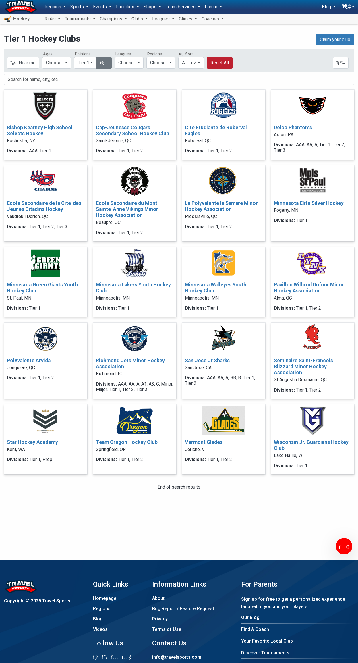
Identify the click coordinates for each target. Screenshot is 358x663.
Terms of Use (166, 629)
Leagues (161, 19)
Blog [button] (327, 6)
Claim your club (335, 39)
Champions (111, 19)
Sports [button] (77, 6)
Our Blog (250, 617)
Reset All (219, 62)
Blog (98, 619)
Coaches (211, 19)
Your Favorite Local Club (267, 641)
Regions (102, 608)
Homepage (104, 598)
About (158, 598)
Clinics (186, 19)
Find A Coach (255, 629)
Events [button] (100, 6)
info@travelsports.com (176, 657)
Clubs (137, 19)
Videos (100, 629)
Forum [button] (211, 6)
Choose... (159, 62)
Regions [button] (53, 6)
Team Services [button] (181, 6)
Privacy (160, 619)
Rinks (50, 19)
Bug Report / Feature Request (183, 608)
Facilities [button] (126, 6)
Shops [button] (151, 6)
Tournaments (78, 19)
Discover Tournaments (265, 653)
